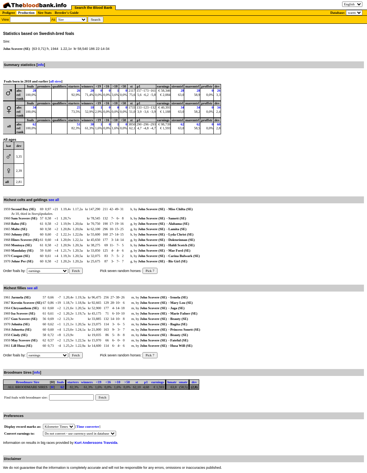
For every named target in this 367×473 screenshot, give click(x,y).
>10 (117, 382)
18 (92, 107)
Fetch (76, 271)
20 (92, 90)
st (137, 382)
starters (73, 382)
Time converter (88, 427)
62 (34, 124)
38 (92, 124)
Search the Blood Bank (94, 8)
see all (54, 200)
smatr (183, 382)
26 (78, 90)
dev (194, 382)
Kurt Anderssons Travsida (96, 443)
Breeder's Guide (67, 13)
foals (60, 382)
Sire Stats (45, 13)
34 (34, 107)
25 (78, 107)
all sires (55, 81)
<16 (108, 382)
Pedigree (8, 13)
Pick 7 (150, 271)
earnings (157, 382)
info (41, 65)
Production (26, 13)
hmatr (172, 382)
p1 (146, 382)
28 (34, 90)
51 (78, 124)
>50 (127, 382)
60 (219, 124)
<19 (98, 382)
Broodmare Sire (27, 382)
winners (87, 382)
